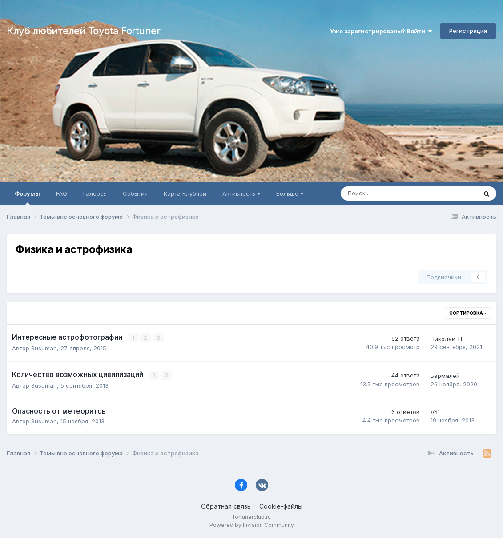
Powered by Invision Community (251, 525)
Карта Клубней (185, 193)
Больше (289, 193)
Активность (241, 193)
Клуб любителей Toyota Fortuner (83, 30)
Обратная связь (226, 506)
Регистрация (468, 30)
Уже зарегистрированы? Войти (381, 31)
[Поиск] (384, 193)
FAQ (61, 193)
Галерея (95, 193)
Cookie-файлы (280, 506)
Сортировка (468, 313)
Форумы (27, 197)
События (135, 193)
